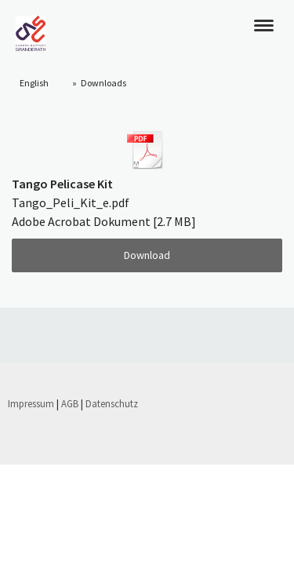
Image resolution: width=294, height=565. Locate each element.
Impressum (31, 403)
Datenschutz (111, 403)
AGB (69, 403)
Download (147, 255)
